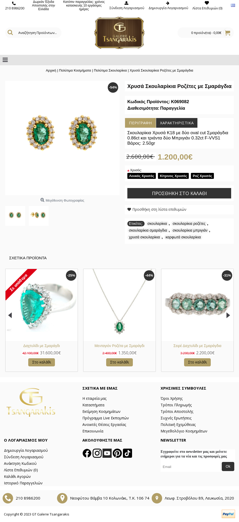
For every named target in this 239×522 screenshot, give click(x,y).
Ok (228, 466)
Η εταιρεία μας (94, 398)
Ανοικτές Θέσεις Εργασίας (104, 424)
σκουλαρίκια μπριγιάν (190, 230)
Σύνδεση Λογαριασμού (23, 456)
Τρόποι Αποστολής (177, 411)
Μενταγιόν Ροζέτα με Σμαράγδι (120, 346)
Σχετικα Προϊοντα (28, 258)
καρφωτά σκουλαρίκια (183, 237)
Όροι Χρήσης (172, 398)
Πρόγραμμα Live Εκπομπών (105, 417)
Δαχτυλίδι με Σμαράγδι (41, 346)
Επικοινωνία (92, 431)
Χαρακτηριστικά (177, 122)
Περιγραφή (140, 122)
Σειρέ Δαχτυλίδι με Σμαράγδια (197, 346)
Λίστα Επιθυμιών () (21, 469)
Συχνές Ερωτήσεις (176, 417)
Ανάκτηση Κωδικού (20, 463)
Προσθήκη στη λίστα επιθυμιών (159, 209)
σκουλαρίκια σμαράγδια (148, 230)
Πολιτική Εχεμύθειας (178, 424)
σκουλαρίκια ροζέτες (189, 223)
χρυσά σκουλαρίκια (144, 237)
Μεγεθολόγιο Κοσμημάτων (184, 431)
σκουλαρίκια (157, 223)
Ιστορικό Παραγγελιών (23, 482)
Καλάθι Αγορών (17, 476)
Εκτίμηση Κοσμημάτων (101, 411)
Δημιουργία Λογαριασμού (26, 450)
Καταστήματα (93, 404)
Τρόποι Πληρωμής (176, 404)
